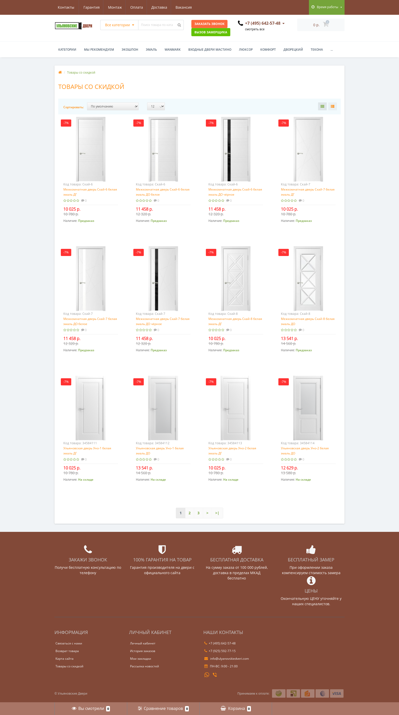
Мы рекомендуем (99, 49)
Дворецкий (293, 49)
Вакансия (161, 7)
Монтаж (90, 7)
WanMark (173, 49)
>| (217, 512)
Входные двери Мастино (209, 49)
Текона (317, 49)
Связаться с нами (68, 643)
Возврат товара (67, 651)
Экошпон (130, 49)
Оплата (112, 7)
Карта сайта (64, 658)
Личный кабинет (142, 643)
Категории (67, 49)
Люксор (246, 49)
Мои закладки (140, 658)
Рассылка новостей (144, 666)
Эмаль (151, 49)
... (332, 49)
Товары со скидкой (69, 666)
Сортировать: (73, 107)
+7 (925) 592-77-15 (220, 651)
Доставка (136, 7)
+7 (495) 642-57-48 (220, 643)
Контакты (187, 7)
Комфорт (268, 49)
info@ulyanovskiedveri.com (226, 658)
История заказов (142, 651)
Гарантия (66, 7)
